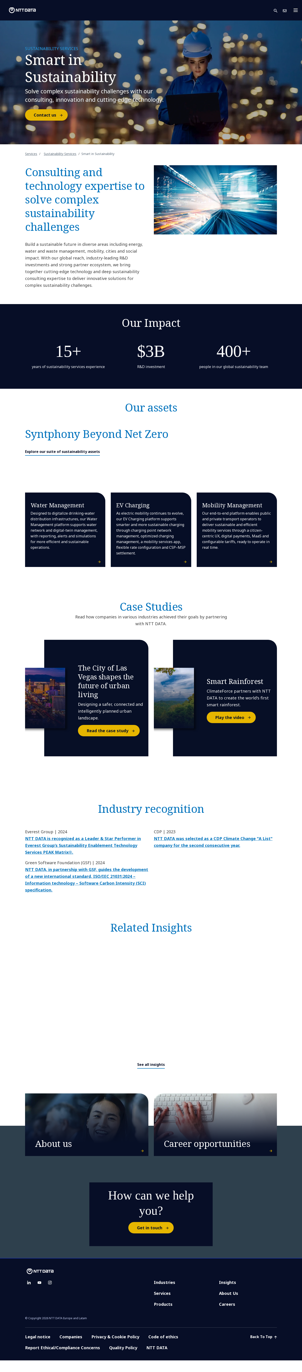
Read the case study (113, 730)
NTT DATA (157, 1359)
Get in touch (155, 1239)
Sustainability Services (60, 154)
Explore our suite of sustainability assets (62, 451)
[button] (278, 10)
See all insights (151, 1064)
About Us (228, 1305)
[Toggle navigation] (297, 10)
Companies (70, 1348)
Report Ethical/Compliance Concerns (62, 1359)
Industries (164, 1294)
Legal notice (37, 1348)
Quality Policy (123, 1359)
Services (31, 154)
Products (163, 1316)
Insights (227, 1294)
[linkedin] (29, 1294)
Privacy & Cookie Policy (115, 1348)
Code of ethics (163, 1348)
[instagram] (50, 1294)
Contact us (50, 114)
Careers (227, 1316)
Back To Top (263, 1348)
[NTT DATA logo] (18, 10)
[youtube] (39, 1294)
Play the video (235, 717)
